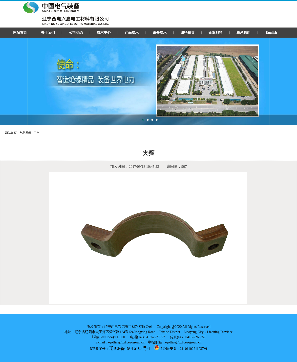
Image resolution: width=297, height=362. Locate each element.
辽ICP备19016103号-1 (130, 348)
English (271, 32)
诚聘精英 (187, 32)
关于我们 (48, 32)
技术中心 (104, 32)
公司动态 (76, 32)
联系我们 (243, 32)
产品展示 (132, 32)
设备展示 (160, 32)
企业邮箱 (215, 32)
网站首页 (20, 32)
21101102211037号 (193, 349)
